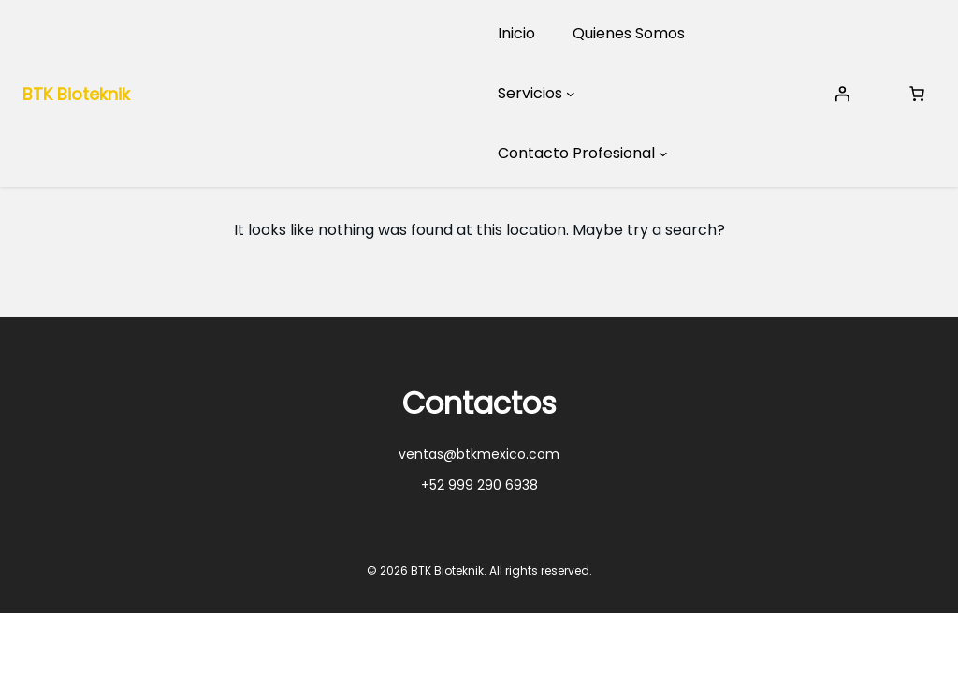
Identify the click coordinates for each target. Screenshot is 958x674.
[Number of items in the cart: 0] (917, 93)
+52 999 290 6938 (479, 485)
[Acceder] (842, 93)
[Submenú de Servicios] (570, 93)
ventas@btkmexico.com (479, 454)
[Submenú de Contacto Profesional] (663, 153)
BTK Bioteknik (76, 94)
